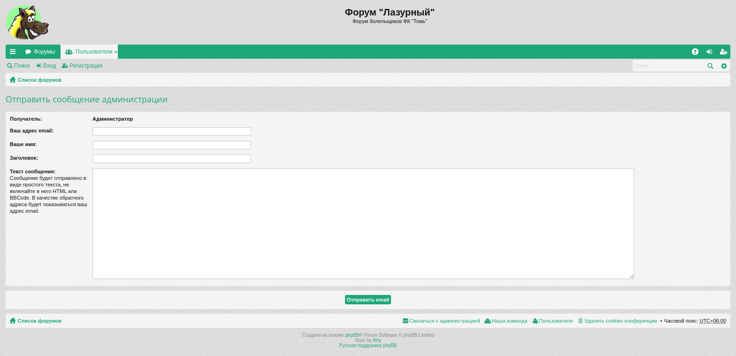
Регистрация (85, 65)
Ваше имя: (23, 144)
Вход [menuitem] (711, 53)
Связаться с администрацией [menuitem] (445, 321)
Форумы (44, 51)
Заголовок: (24, 158)
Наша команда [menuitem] (509, 321)
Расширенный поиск (723, 65)
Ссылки (14, 53)
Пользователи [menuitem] (556, 321)
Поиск (22, 65)
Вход (49, 65)
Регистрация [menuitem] (725, 53)
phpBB (352, 335)
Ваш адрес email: (32, 130)
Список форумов (39, 80)
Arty (377, 340)
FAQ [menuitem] (698, 53)
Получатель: (26, 119)
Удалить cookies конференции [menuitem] (620, 321)
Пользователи (94, 51)
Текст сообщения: (32, 171)
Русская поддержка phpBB (368, 345)
